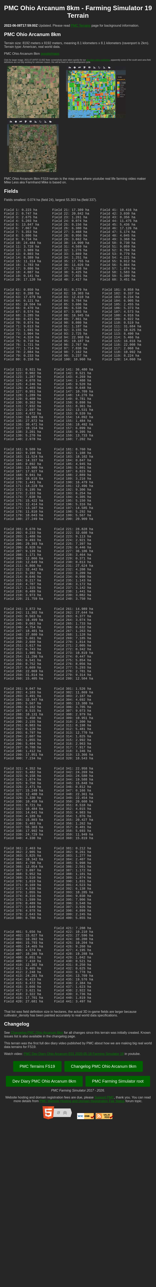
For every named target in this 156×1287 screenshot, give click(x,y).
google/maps (50, 53)
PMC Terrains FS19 (37, 1230)
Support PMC (104, 1261)
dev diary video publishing (98, 60)
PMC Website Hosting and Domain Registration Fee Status (82, 1264)
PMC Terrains (81, 25)
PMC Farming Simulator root (117, 1245)
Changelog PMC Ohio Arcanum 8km (37, 1196)
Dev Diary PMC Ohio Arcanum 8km (44, 1245)
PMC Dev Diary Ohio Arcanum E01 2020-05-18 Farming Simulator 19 (74, 1217)
